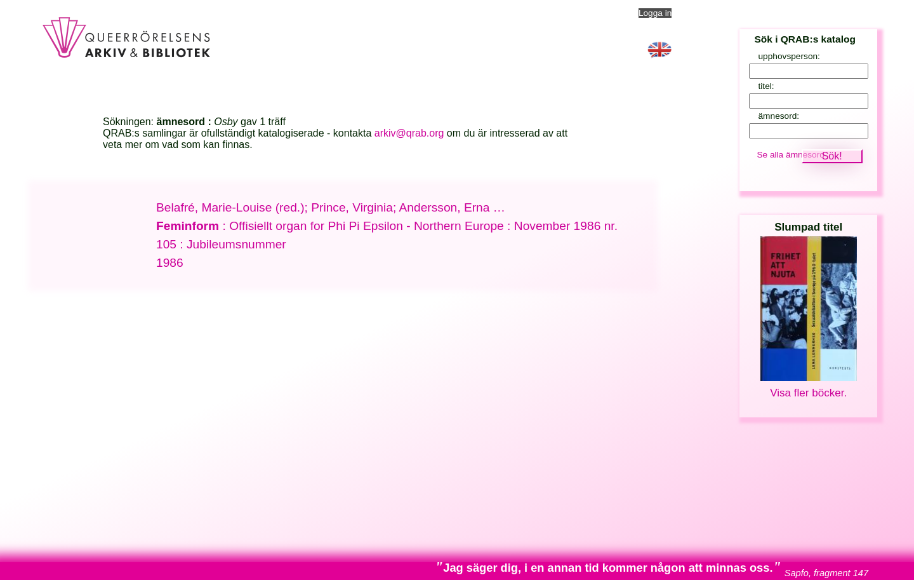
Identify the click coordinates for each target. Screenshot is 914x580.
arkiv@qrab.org (409, 133)
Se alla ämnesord (791, 154)
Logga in (655, 13)
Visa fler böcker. (808, 393)
